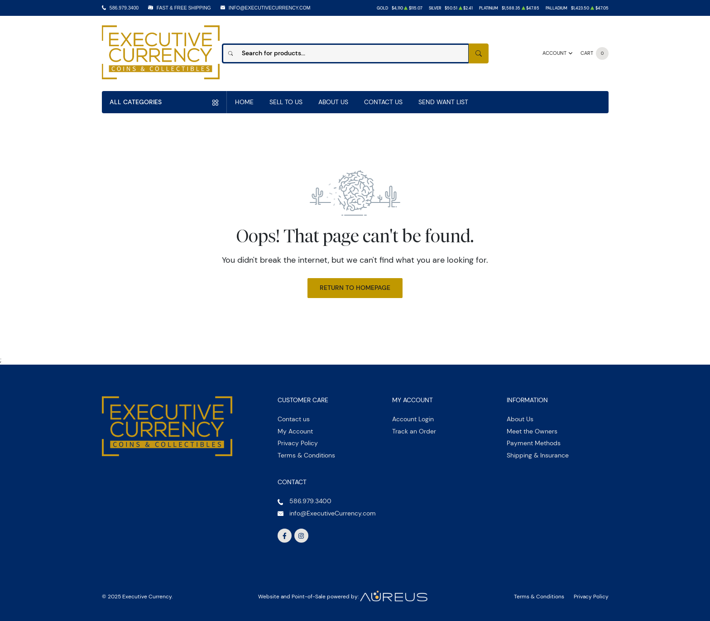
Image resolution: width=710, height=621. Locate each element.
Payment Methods (534, 443)
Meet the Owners (532, 431)
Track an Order (414, 431)
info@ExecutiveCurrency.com (270, 7)
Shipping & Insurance (538, 455)
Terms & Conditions (306, 455)
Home (244, 102)
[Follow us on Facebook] (285, 536)
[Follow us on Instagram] (301, 536)
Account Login (413, 419)
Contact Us (383, 102)
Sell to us (285, 102)
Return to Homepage (355, 288)
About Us (333, 102)
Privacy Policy (298, 443)
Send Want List (443, 102)
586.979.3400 (124, 7)
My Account (295, 431)
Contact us (294, 419)
